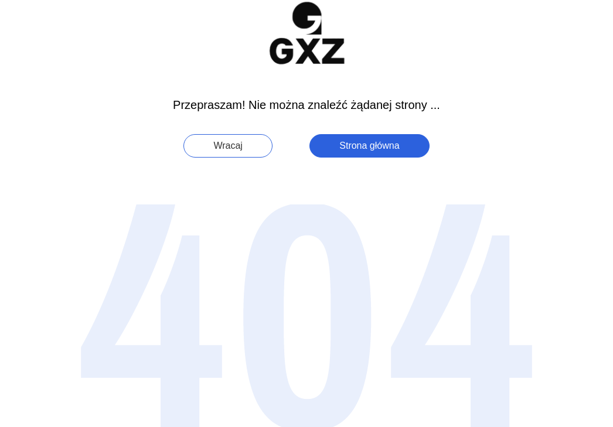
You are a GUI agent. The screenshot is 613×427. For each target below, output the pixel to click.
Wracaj (228, 146)
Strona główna (369, 146)
